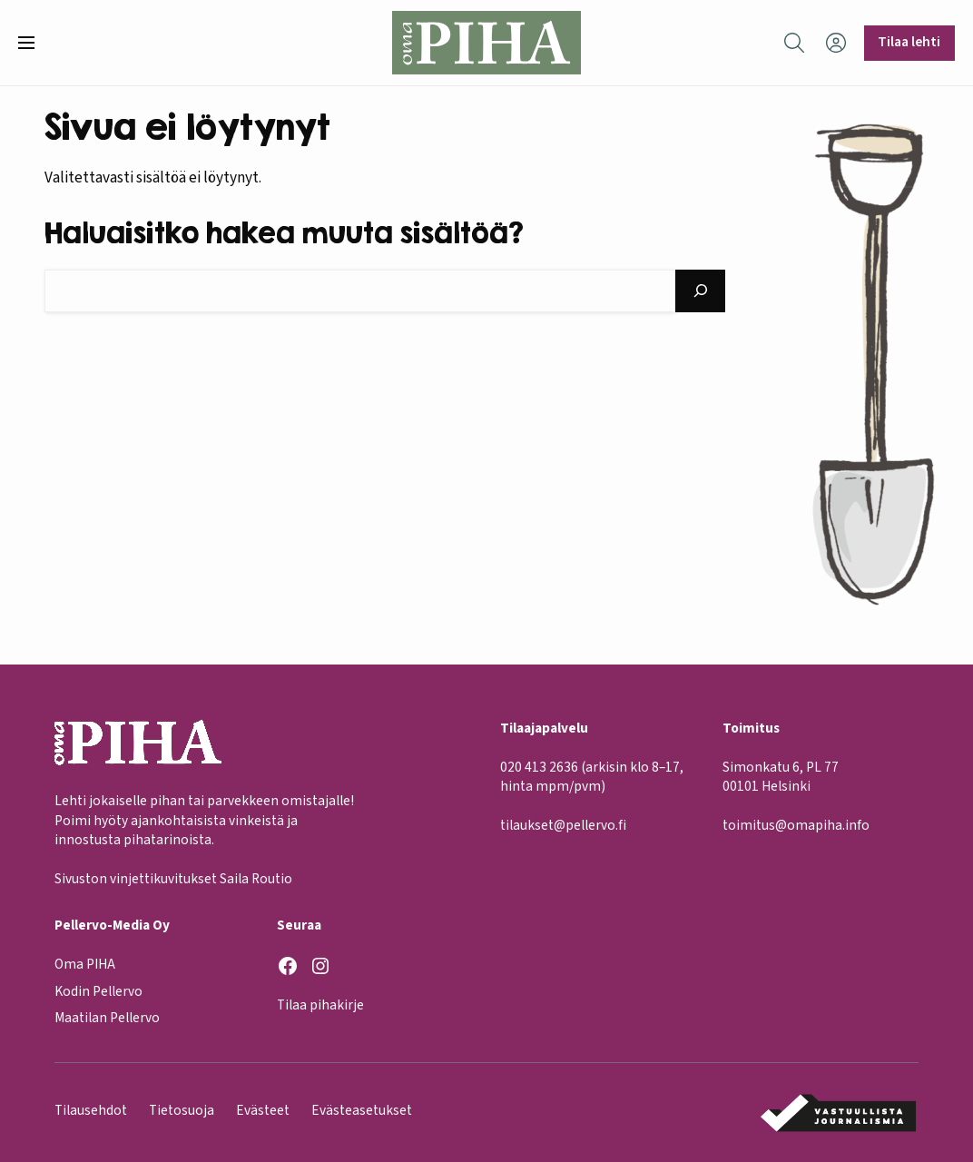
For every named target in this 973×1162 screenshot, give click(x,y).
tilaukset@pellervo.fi (563, 825)
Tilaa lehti (909, 42)
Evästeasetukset (361, 1110)
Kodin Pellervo (98, 990)
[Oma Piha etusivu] (486, 42)
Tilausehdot (90, 1110)
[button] (33, 43)
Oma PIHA (84, 964)
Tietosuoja (181, 1110)
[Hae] (700, 291)
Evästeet (263, 1110)
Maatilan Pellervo (107, 1018)
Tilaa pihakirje (320, 1005)
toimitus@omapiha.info (796, 825)
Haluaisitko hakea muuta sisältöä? (284, 232)
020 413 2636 (539, 767)
